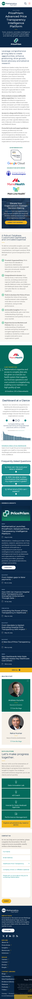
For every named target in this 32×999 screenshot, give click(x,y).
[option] (16, 431)
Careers (5, 959)
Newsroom (6, 950)
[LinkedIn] (10, 936)
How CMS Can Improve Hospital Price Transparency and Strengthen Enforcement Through (15, 595)
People (5, 967)
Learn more (8, 567)
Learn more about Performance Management (16, 815)
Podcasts (6, 987)
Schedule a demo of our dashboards (14, 446)
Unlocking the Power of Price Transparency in (15, 612)
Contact (5, 962)
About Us (6, 942)
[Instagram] (13, 936)
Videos (5, 990)
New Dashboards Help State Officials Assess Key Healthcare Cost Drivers (15, 658)
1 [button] (13, 420)
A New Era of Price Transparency (16, 643)
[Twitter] (3, 936)
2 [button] (16, 420)
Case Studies (7, 976)
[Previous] (7, 420)
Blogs (4, 974)
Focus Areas (7, 945)
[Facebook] (6, 936)
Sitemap (4, 993)
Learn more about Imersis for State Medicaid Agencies (16, 804)
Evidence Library (9, 982)
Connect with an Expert (16, 222)
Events (5, 965)
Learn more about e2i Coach (16, 793)
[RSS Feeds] (17, 936)
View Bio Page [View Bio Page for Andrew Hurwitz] (16, 708)
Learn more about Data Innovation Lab (16, 783)
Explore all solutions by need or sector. (16, 824)
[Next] (25, 420)
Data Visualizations (9, 979)
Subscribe (8, 930)
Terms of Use (24, 993)
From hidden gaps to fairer (13, 578)
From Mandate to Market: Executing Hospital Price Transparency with (14, 627)
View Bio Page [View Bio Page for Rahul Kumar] (16, 741)
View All (16, 670)
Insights (5, 948)
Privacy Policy (13, 993)
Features (5, 984)
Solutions (16, 10)
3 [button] (19, 420)
